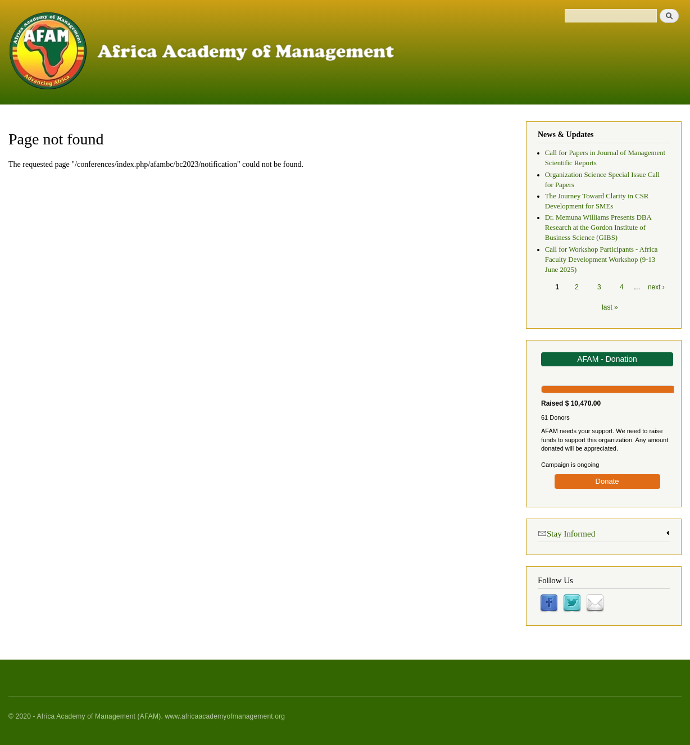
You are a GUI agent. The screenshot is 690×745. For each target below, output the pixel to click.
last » (610, 307)
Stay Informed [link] (566, 533)
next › (656, 287)
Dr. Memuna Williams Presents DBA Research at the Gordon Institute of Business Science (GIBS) (598, 227)
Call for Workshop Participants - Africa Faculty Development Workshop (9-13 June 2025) (601, 260)
